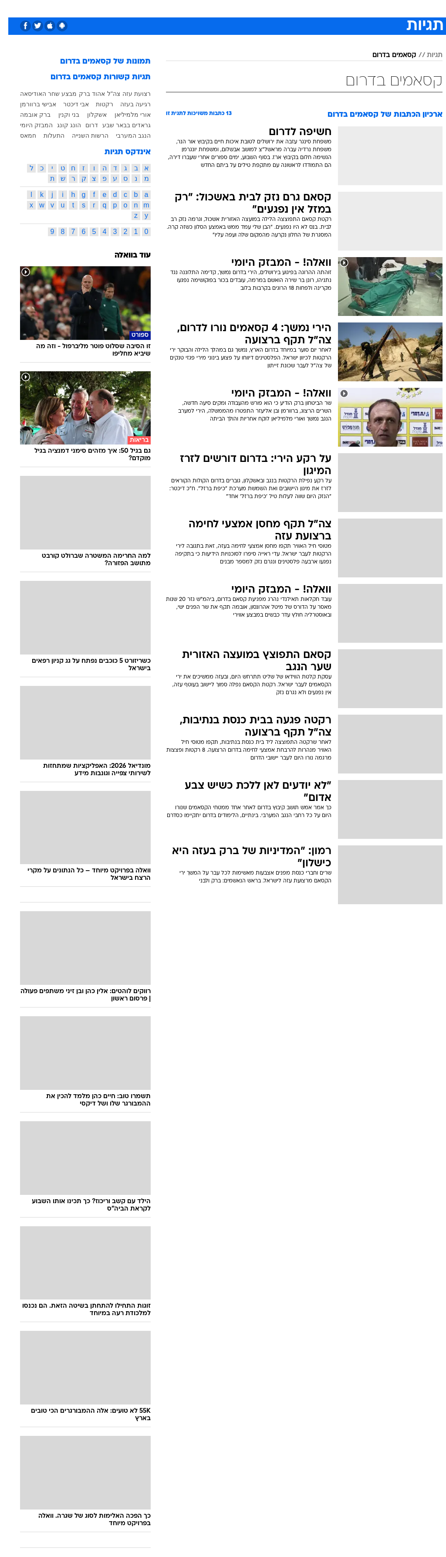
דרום (83, 125)
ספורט (340, 8)
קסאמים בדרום (386, 55)
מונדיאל (311, 8)
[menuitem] (335, 12)
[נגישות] (12, 11)
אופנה (101, 8)
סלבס (258, 8)
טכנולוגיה (130, 8)
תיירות (161, 8)
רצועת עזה (128, 93)
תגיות (426, 55)
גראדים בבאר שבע (118, 125)
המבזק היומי (28, 125)
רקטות (96, 104)
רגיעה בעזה (127, 104)
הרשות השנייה (82, 135)
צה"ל (105, 93)
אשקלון (88, 114)
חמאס (20, 135)
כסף (235, 8)
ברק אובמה (27, 114)
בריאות (188, 8)
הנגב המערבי (125, 135)
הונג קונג (61, 125)
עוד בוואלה (124, 255)
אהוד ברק (84, 93)
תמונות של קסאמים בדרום (97, 61)
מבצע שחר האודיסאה (40, 93)
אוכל (214, 8)
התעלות (45, 135)
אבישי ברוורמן (30, 104)
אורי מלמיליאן (124, 114)
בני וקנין (60, 114)
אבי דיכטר (68, 104)
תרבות (283, 8)
